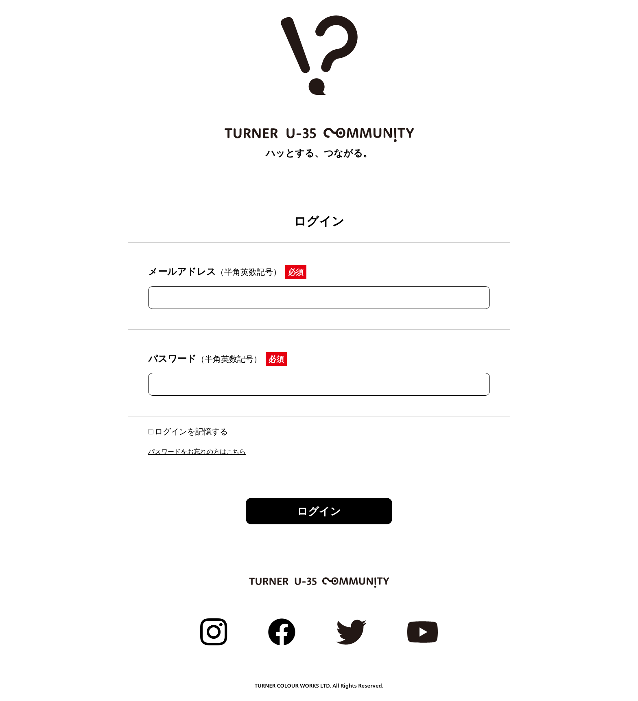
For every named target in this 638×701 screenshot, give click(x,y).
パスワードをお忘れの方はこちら (197, 451)
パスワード (205, 358)
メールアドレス (214, 271)
